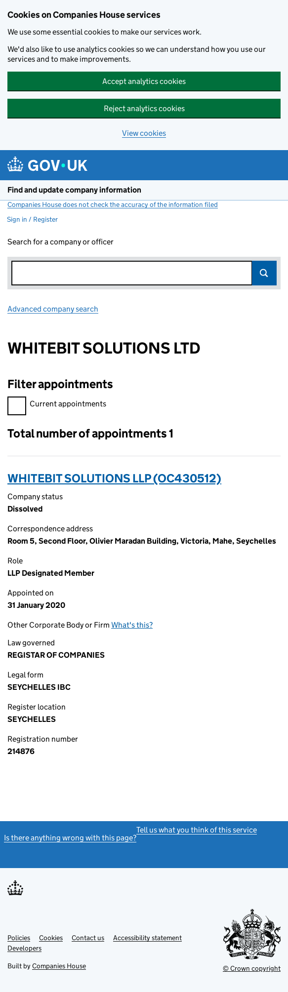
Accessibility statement (147, 937)
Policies (18, 937)
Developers (24, 948)
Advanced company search (52, 309)
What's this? (132, 625)
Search (264, 273)
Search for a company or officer (60, 241)
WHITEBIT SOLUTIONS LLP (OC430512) (114, 478)
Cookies (51, 937)
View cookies (144, 133)
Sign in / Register (32, 219)
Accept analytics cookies (144, 81)
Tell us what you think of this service (196, 829)
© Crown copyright (252, 968)
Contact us (88, 937)
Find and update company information (74, 190)
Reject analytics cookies (144, 108)
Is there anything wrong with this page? (70, 837)
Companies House (59, 965)
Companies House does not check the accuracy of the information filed (112, 204)
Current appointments (56, 405)
